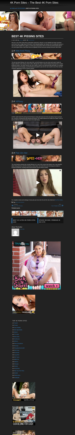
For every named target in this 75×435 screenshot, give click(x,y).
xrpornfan (21, 40)
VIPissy (19, 101)
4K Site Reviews (31, 40)
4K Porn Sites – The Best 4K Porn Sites (34, 2)
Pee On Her (21, 153)
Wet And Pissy (22, 50)
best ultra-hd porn (20, 202)
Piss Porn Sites (59, 200)
